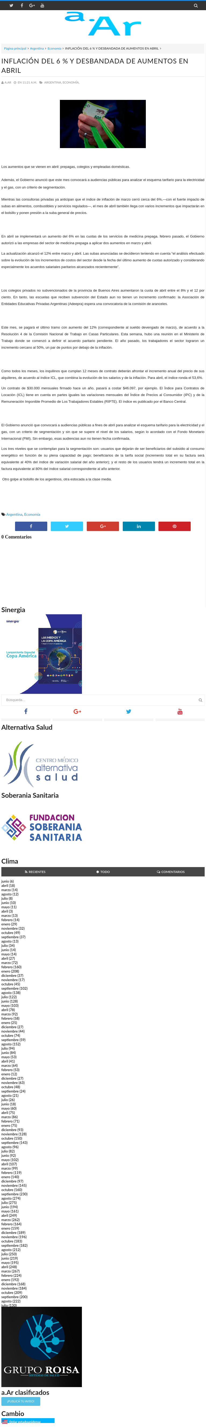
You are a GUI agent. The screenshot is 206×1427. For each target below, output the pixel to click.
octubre (7, 933)
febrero (7, 920)
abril (4, 885)
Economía (54, 48)
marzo (6, 890)
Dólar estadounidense (25, 1422)
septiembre (10, 937)
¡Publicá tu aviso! (20, 1401)
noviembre (9, 928)
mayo (5, 907)
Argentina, (53, 82)
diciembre (9, 975)
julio (4, 898)
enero (5, 924)
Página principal (15, 48)
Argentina (37, 48)
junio (5, 881)
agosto (6, 894)
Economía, (71, 82)
